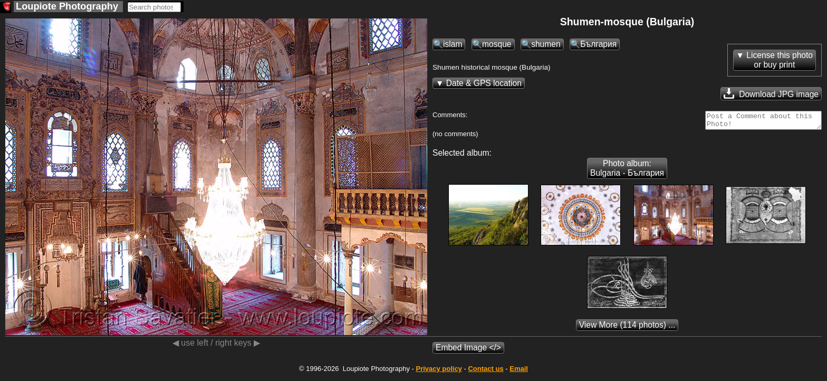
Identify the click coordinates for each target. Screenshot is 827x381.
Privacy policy (438, 372)
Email (518, 372)
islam (452, 44)
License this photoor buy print (779, 60)
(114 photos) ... (627, 327)
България (598, 44)
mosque (496, 44)
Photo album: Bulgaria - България (627, 171)
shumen (545, 44)
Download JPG (771, 93)
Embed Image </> (468, 350)
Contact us (485, 372)
